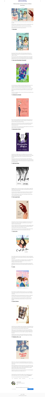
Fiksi (12, 378)
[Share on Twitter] (29, 378)
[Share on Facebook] (31, 378)
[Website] (17, 384)
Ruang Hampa (16, 301)
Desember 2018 (23, 378)
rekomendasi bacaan (16, 378)
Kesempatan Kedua (17, 129)
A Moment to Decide (17, 94)
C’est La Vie (15, 231)
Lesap (14, 266)
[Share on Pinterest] (32, 378)
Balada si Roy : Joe (17, 336)
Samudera (15, 29)
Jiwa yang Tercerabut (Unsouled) (19, 60)
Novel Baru (20, 378)
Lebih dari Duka (16, 163)
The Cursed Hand (16, 197)
